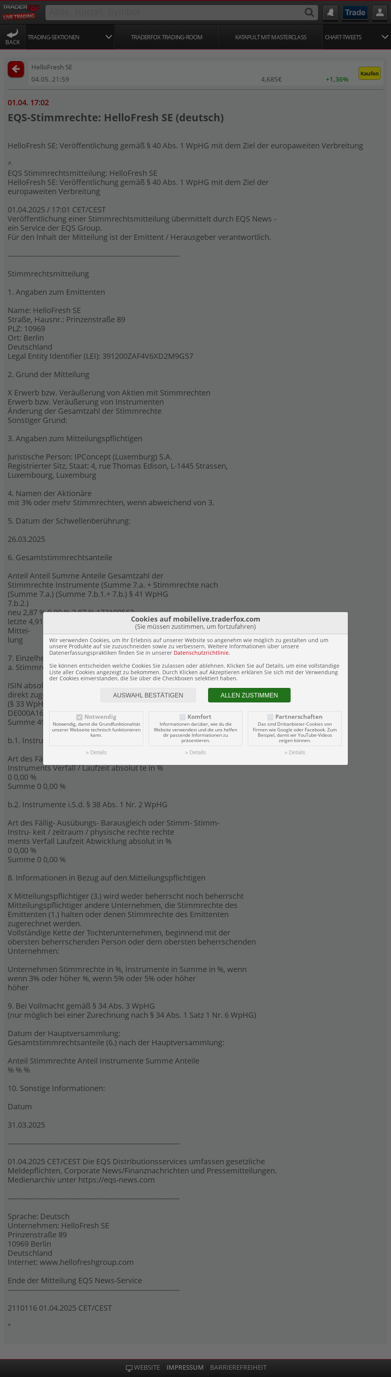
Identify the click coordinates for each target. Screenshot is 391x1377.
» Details (96, 752)
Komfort (199, 717)
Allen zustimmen (249, 695)
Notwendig (100, 717)
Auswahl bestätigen (148, 695)
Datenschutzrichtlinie (201, 652)
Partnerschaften (299, 717)
